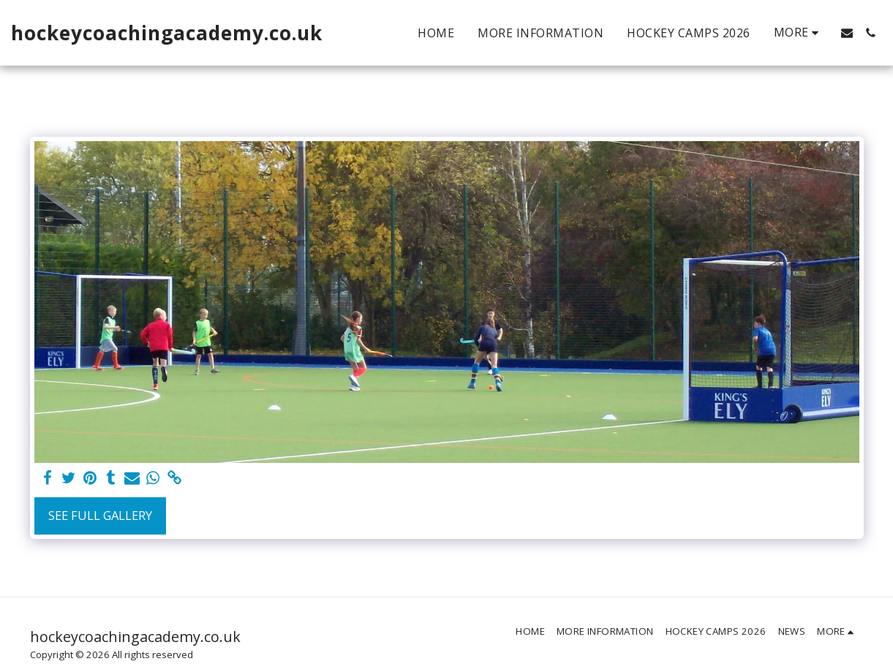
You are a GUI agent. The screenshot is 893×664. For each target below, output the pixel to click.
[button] (847, 33)
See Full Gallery (100, 515)
